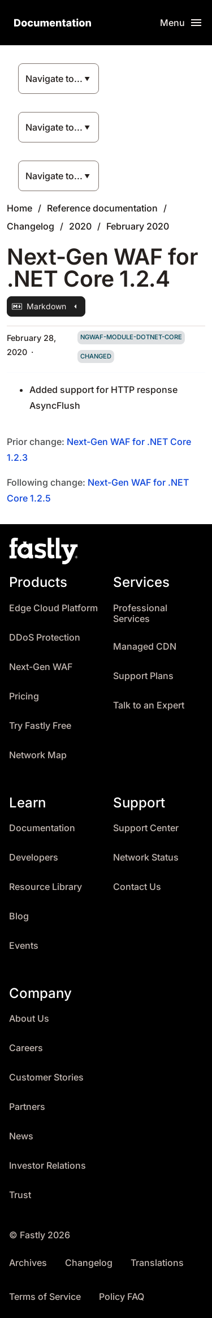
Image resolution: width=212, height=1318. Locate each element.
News (21, 1136)
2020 (80, 226)
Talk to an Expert (148, 705)
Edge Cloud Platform (53, 608)
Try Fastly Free (40, 725)
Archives (28, 1262)
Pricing (24, 696)
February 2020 (137, 226)
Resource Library (45, 886)
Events (23, 945)
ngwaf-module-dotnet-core (131, 337)
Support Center (146, 828)
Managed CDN (144, 646)
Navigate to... (54, 78)
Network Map (38, 755)
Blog (19, 916)
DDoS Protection (44, 637)
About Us (29, 1018)
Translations (157, 1262)
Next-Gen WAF (40, 667)
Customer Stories (46, 1077)
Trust (20, 1195)
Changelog (30, 226)
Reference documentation (102, 208)
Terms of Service (45, 1296)
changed (95, 356)
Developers (33, 857)
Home (19, 208)
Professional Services (140, 614)
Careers (26, 1048)
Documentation (42, 828)
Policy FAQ (121, 1296)
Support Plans (143, 676)
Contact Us (137, 886)
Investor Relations (47, 1165)
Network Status (146, 857)
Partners (27, 1106)
